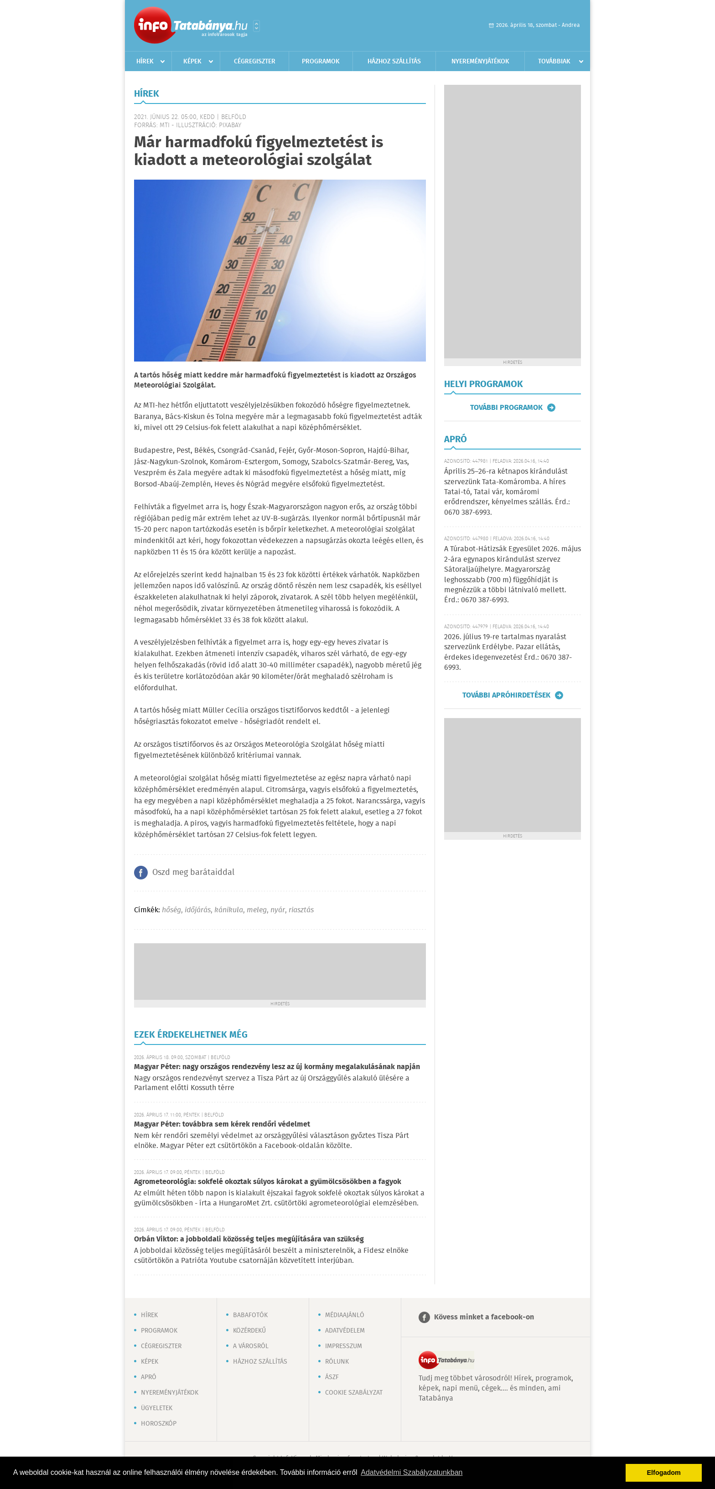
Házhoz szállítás (394, 62)
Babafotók (250, 1315)
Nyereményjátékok (480, 62)
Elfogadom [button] (664, 1472)
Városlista (256, 26)
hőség (171, 910)
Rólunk (337, 1362)
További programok (506, 407)
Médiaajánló (344, 1315)
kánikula (228, 910)
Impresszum (343, 1346)
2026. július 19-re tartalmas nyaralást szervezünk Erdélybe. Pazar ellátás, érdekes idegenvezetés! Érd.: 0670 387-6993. (508, 652)
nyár (277, 910)
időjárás (198, 910)
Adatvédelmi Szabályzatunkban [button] (411, 1472)
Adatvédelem (345, 1331)
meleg (257, 910)
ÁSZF (332, 1377)
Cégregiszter (254, 62)
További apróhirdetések (506, 695)
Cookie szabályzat (354, 1393)
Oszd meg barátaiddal (193, 872)
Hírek (145, 62)
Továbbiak (554, 62)
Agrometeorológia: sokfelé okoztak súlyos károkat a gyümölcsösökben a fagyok (267, 1182)
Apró (148, 1377)
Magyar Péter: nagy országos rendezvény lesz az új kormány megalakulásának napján (277, 1067)
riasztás (301, 910)
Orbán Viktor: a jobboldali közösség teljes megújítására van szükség (249, 1239)
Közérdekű (249, 1331)
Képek (192, 62)
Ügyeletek (156, 1408)
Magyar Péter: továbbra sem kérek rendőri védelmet (222, 1124)
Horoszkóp (158, 1424)
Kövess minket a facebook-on (484, 1317)
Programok (321, 62)
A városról (251, 1346)
